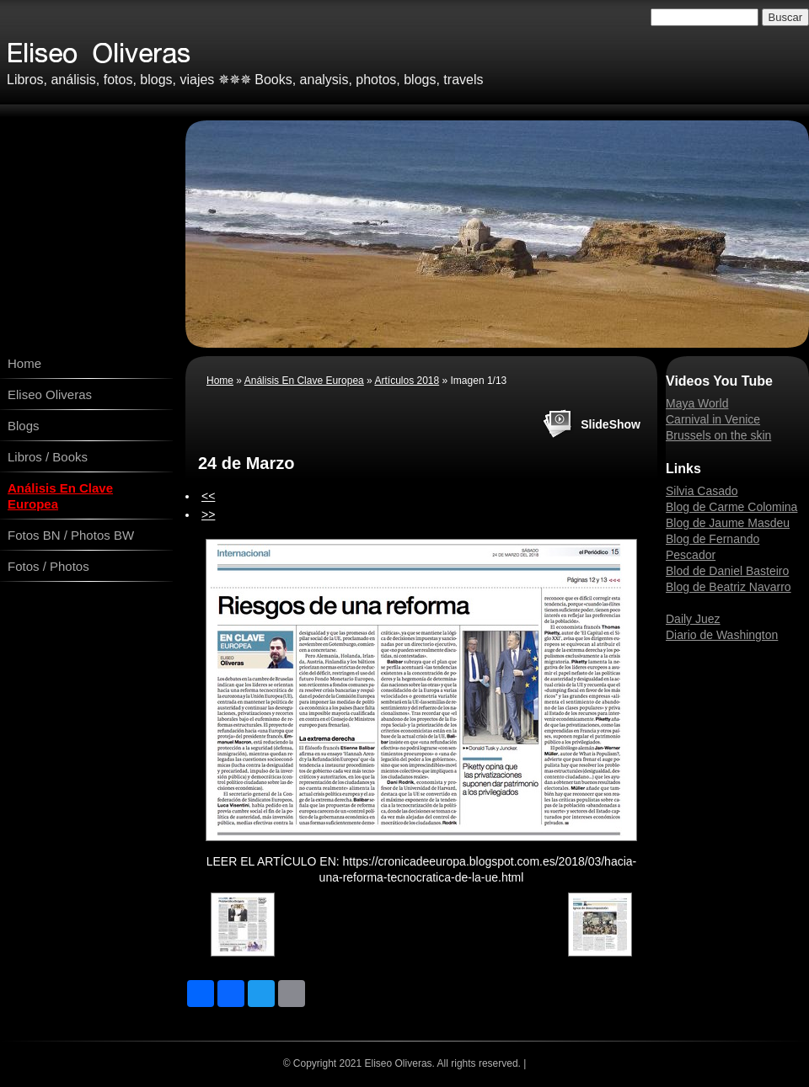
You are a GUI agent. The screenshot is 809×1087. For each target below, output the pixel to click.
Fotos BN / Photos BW (71, 535)
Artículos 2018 (406, 380)
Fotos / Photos (48, 566)
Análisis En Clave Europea (60, 496)
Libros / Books (48, 457)
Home (24, 363)
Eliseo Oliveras (50, 394)
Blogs (24, 425)
